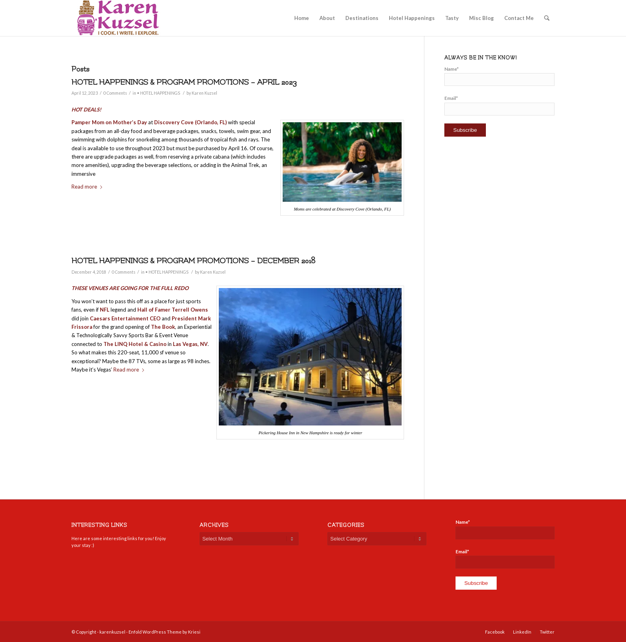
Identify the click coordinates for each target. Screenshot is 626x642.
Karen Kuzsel (204, 93)
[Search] (547, 18)
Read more (88, 186)
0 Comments (115, 93)
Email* (499, 105)
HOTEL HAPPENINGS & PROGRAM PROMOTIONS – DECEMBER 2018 (193, 260)
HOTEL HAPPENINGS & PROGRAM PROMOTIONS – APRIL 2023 (184, 82)
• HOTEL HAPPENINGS (158, 93)
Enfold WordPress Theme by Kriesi (164, 631)
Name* (499, 76)
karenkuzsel (112, 631)
